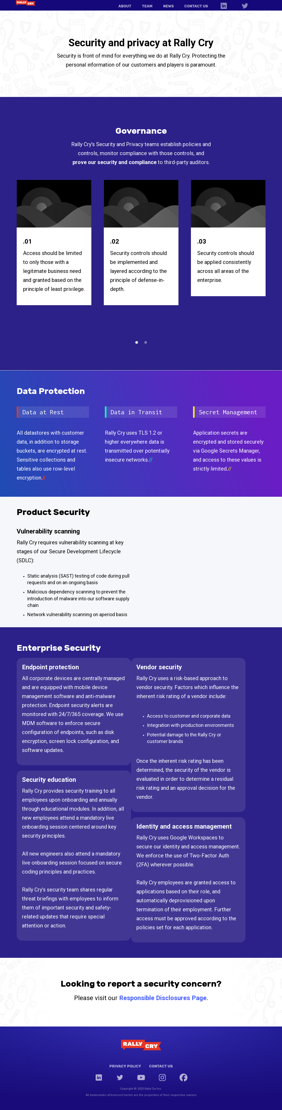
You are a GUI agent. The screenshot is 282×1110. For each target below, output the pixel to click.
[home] (25, 3)
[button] (136, 342)
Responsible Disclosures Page (163, 998)
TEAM (147, 6)
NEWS (168, 6)
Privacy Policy (125, 1066)
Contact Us (161, 1066)
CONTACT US (196, 6)
